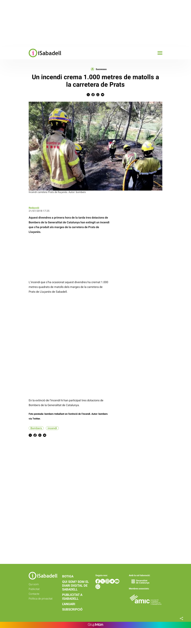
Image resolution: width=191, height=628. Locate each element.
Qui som (34, 584)
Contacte (34, 593)
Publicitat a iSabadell (72, 596)
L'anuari (68, 604)
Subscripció (72, 609)
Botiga (67, 576)
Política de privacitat (40, 598)
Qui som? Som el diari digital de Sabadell (75, 585)
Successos (101, 69)
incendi (52, 428)
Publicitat (34, 589)
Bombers (36, 428)
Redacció (34, 207)
